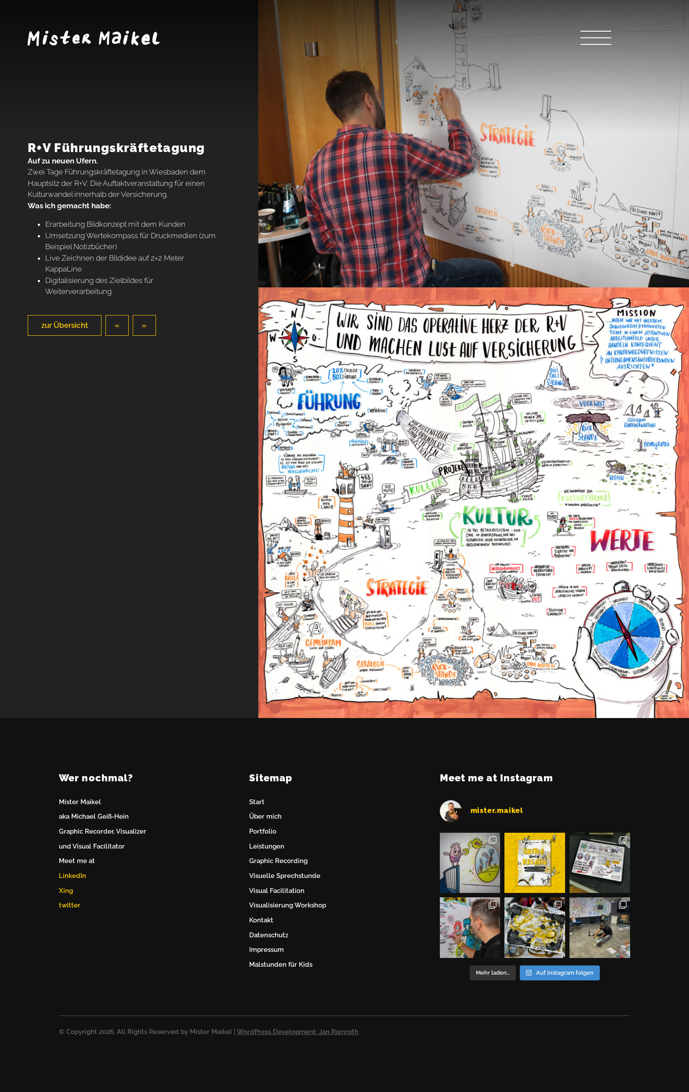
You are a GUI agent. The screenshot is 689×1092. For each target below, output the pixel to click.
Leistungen (266, 846)
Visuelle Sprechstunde (284, 876)
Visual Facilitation (277, 891)
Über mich (265, 816)
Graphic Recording (278, 861)
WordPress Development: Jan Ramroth (298, 1032)
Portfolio (262, 831)
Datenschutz (268, 935)
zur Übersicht (64, 325)
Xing (66, 891)
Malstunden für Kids (280, 965)
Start (257, 802)
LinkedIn (72, 876)
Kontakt (261, 920)
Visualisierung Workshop (287, 905)
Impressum (266, 950)
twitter (69, 905)
